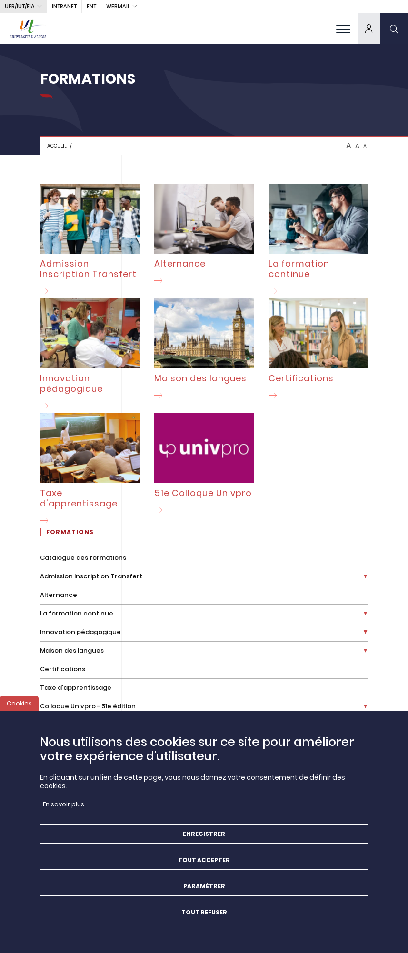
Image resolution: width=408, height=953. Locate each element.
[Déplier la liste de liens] (365, 577)
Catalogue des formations (83, 557)
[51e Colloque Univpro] (204, 465)
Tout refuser (204, 920)
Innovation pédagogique (80, 631)
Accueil (57, 145)
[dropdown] (369, 28)
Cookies (19, 710)
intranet (64, 6)
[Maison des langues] (204, 350)
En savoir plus (63, 811)
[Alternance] (204, 236)
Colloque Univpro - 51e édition (88, 706)
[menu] (343, 28)
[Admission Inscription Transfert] (90, 241)
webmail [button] (118, 6)
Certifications (62, 669)
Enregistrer (204, 841)
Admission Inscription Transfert (91, 576)
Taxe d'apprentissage (75, 687)
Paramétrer (204, 894)
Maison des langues (72, 650)
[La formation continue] (318, 241)
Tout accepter (204, 868)
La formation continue (76, 613)
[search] (394, 28)
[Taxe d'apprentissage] (90, 470)
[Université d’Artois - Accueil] (28, 28)
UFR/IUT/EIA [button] (20, 6)
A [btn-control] (348, 145)
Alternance (58, 594)
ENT (91, 6)
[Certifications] (318, 350)
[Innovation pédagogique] (90, 355)
